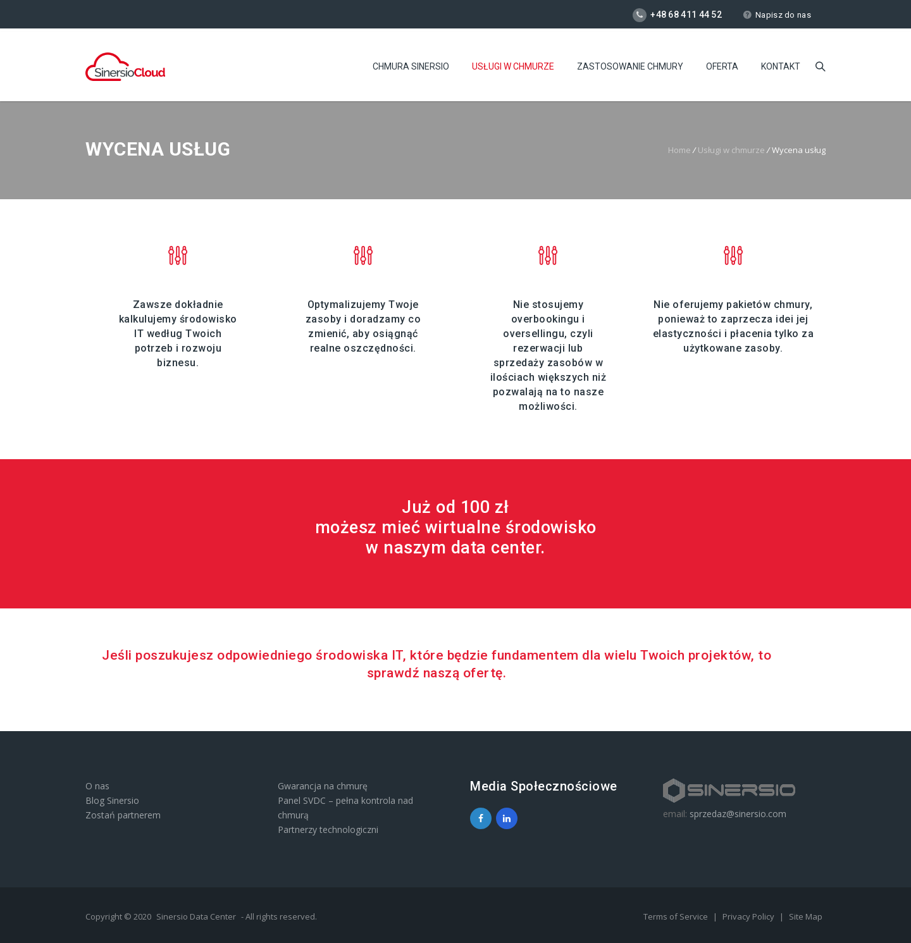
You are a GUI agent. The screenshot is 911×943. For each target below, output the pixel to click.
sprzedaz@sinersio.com (738, 814)
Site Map (805, 916)
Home (679, 150)
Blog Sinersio (112, 800)
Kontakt (780, 66)
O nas (97, 786)
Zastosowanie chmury (630, 66)
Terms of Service (676, 916)
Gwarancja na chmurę (323, 786)
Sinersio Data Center (196, 916)
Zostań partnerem (123, 815)
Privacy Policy (749, 916)
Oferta (722, 66)
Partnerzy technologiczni (328, 829)
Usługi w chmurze (513, 66)
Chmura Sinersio (411, 66)
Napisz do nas (777, 15)
